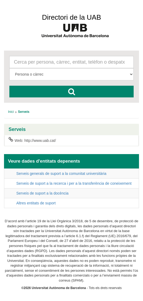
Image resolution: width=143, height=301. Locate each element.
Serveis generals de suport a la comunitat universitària (61, 173)
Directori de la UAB (71, 17)
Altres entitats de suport (36, 203)
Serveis (17, 129)
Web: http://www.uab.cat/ (32, 140)
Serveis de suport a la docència (42, 193)
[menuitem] (11, 111)
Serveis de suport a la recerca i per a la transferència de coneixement (74, 183)
